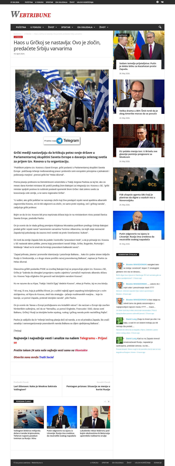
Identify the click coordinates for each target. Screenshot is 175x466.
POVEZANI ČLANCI (23, 401)
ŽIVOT (72, 2)
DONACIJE (158, 462)
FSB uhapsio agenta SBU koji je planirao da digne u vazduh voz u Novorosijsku (137, 197)
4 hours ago (135, 333)
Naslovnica (17, 34)
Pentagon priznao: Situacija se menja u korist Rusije (88, 388)
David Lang (131, 319)
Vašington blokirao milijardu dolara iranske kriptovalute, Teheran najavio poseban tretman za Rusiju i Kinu (27, 434)
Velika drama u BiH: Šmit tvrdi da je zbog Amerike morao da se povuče (138, 112)
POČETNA (29, 2)
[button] (160, 27)
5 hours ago (141, 352)
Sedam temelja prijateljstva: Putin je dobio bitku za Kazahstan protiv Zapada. (137, 66)
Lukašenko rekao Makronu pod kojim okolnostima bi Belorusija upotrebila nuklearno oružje (95, 433)
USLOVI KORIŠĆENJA (85, 2)
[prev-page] (105, 401)
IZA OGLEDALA (61, 2)
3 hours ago (137, 278)
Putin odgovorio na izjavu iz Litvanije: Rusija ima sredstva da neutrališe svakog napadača (61, 433)
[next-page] (108, 401)
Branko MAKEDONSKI (136, 264)
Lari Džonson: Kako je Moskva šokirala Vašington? (35, 388)
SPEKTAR (49, 2)
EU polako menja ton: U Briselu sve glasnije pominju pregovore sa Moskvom (138, 154)
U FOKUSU (39, 2)
